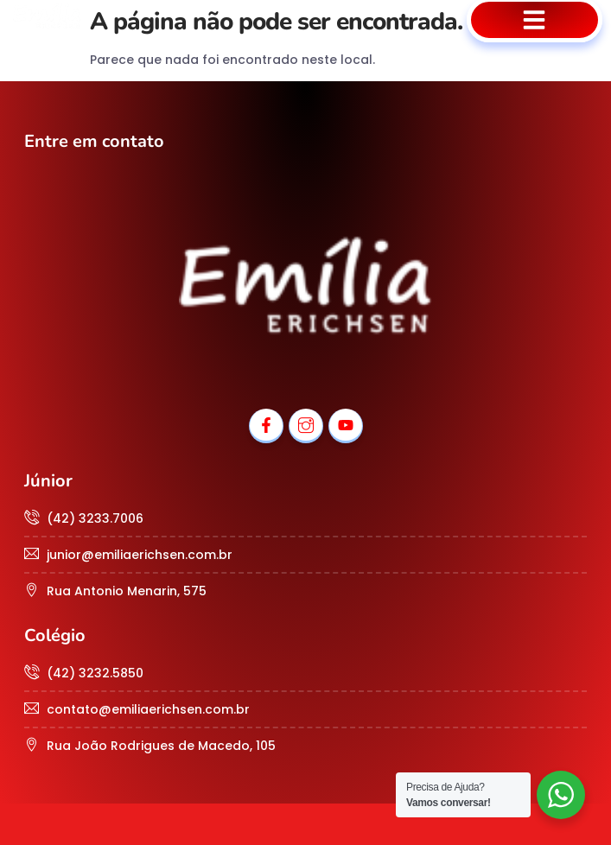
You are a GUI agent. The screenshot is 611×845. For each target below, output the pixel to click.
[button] (535, 20)
